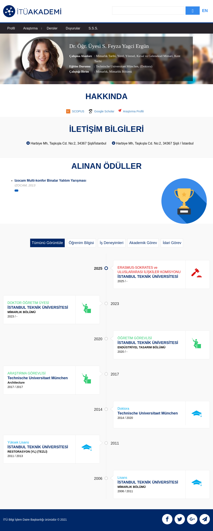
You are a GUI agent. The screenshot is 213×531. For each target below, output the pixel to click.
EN (205, 10)
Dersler (52, 28)
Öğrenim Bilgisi (81, 243)
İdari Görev (172, 243)
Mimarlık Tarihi (106, 56)
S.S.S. (93, 28)
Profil (11, 28)
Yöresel (130, 56)
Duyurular (73, 28)
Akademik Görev (143, 243)
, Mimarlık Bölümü (120, 71)
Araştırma (32, 28)
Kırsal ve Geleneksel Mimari (154, 56)
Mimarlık (102, 71)
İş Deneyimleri (112, 243)
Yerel (120, 56)
